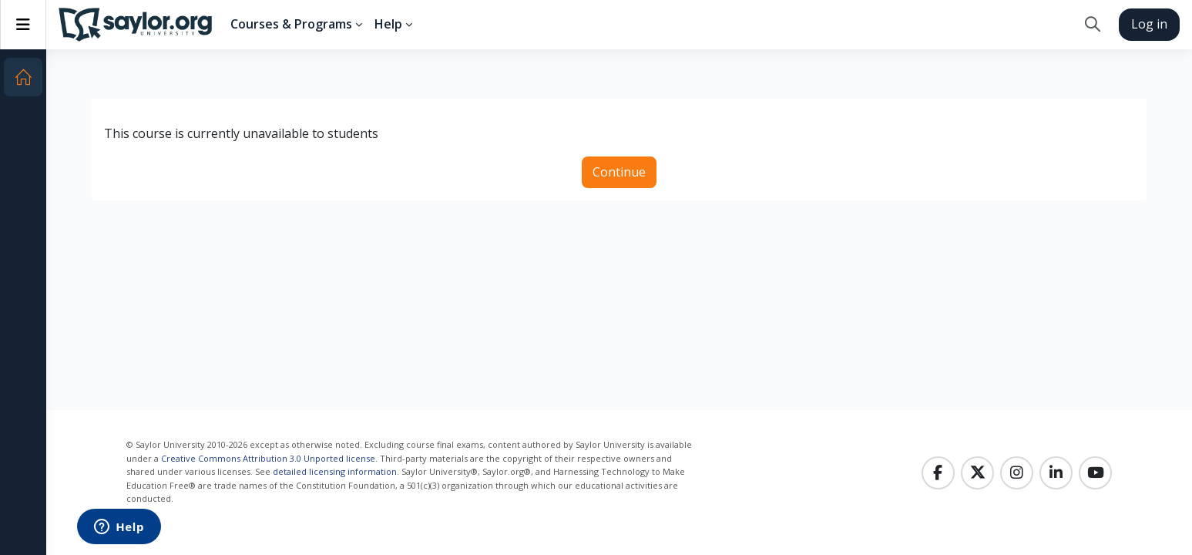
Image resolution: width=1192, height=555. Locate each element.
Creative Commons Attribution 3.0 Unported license (268, 458)
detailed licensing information (335, 471)
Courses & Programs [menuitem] (291, 23)
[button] (1092, 24)
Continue (619, 171)
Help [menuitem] (388, 23)
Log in (1149, 23)
